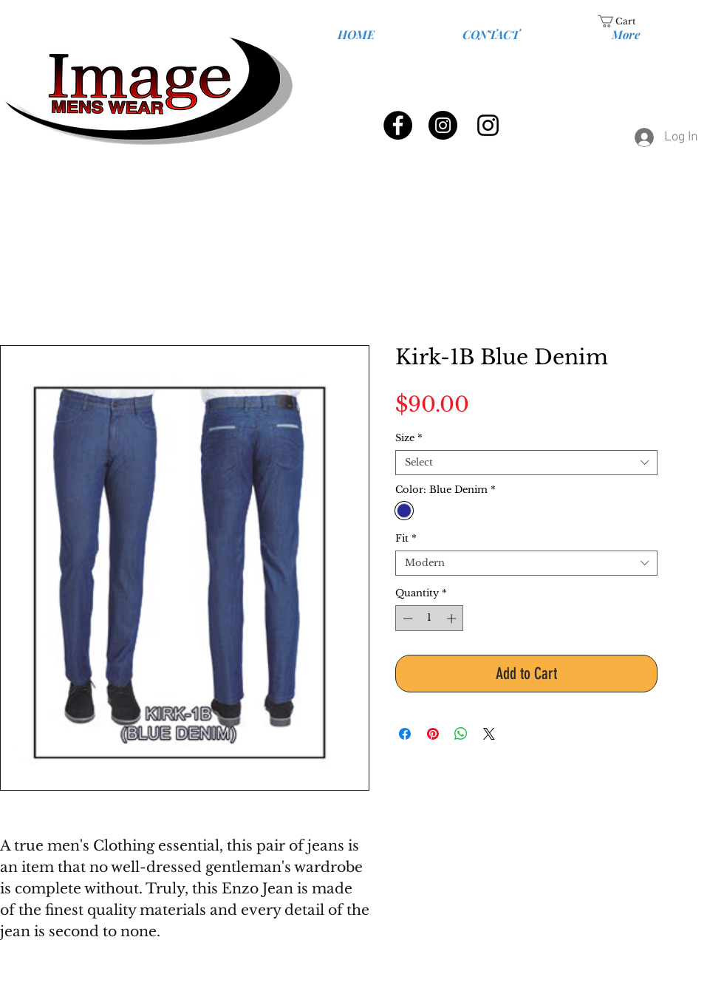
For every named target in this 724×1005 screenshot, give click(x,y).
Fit (406, 539)
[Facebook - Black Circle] (397, 125)
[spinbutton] (429, 618)
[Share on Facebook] (405, 734)
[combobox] (526, 462)
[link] (626, 21)
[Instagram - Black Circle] (442, 125)
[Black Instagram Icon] (488, 125)
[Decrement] (406, 618)
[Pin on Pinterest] (433, 734)
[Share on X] (489, 734)
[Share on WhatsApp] (461, 734)
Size (409, 438)
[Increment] (453, 618)
